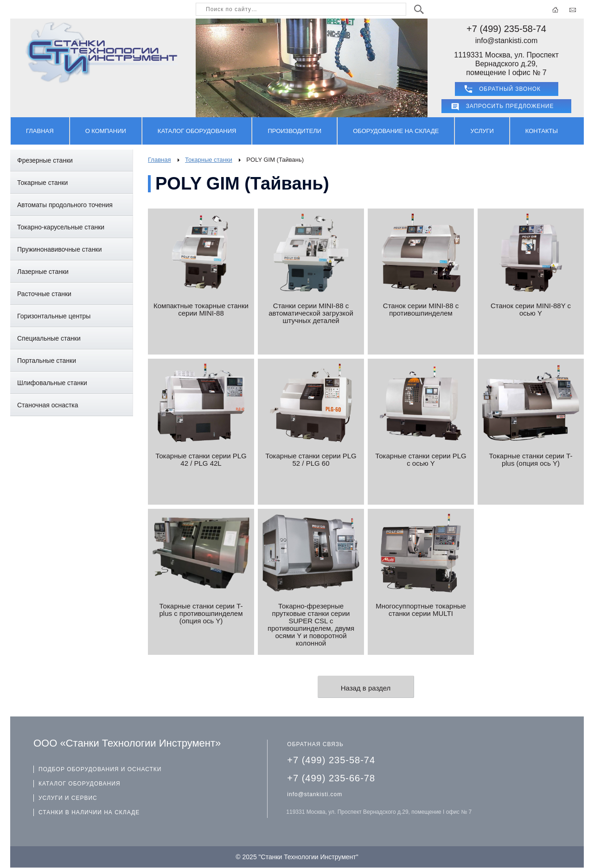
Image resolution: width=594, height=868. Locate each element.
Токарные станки (42, 182)
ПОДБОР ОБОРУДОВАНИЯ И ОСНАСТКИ (99, 769)
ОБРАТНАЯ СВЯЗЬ (315, 744)
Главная (40, 130)
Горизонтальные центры (53, 316)
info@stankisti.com (506, 40)
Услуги (481, 130)
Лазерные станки (43, 271)
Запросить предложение (510, 106)
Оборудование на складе (396, 130)
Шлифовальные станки (52, 382)
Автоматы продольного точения (65, 205)
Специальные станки (49, 338)
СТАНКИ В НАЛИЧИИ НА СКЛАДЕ (89, 812)
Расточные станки (44, 294)
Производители (294, 130)
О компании (105, 130)
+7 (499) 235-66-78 (331, 778)
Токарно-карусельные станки (60, 227)
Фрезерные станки (45, 160)
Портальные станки (46, 360)
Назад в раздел (366, 688)
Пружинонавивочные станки (59, 249)
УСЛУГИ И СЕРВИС (67, 798)
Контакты (541, 130)
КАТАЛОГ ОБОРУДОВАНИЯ (79, 783)
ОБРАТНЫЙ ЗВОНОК (510, 89)
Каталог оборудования (197, 130)
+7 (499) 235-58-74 (506, 29)
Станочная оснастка (47, 405)
